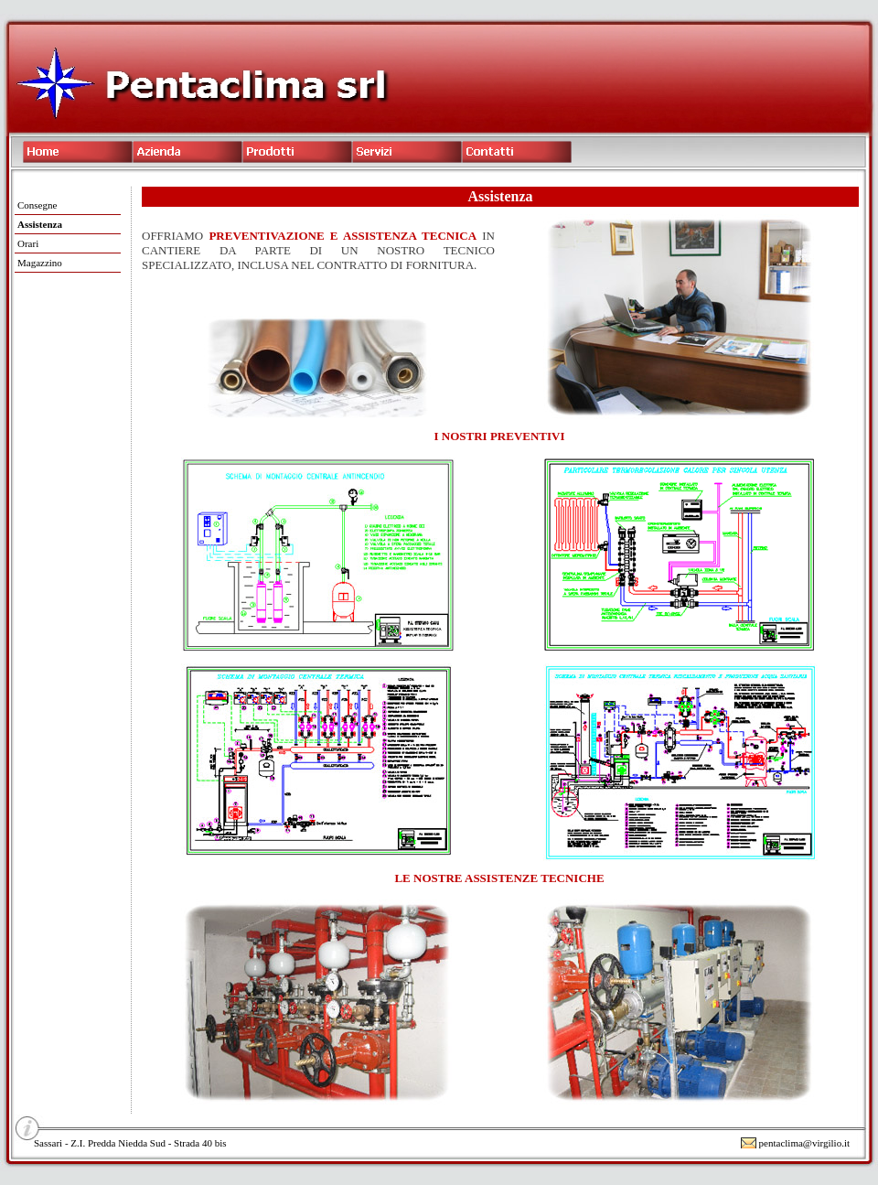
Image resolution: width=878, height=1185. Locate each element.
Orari (27, 243)
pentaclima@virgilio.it (804, 1142)
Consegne (37, 204)
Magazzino (39, 262)
